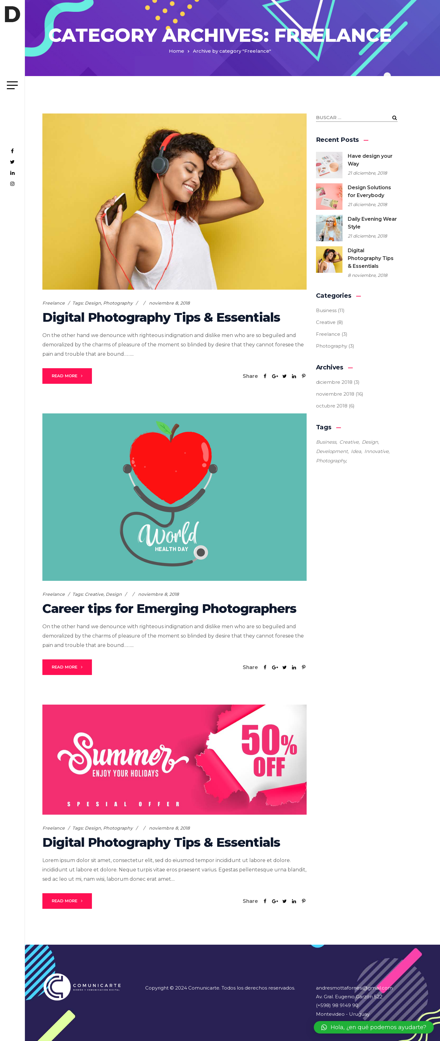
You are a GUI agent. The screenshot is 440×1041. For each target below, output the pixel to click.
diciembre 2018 (334, 382)
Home (176, 51)
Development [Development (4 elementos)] (332, 451)
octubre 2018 (331, 406)
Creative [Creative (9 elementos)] (349, 442)
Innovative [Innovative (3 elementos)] (376, 451)
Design (93, 303)
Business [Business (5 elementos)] (326, 442)
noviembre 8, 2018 (169, 303)
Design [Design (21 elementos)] (370, 442)
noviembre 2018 (335, 394)
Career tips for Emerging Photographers (169, 608)
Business (326, 310)
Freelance (53, 303)
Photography (118, 303)
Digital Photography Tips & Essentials (161, 317)
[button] (374, 1027)
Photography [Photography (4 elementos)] (331, 461)
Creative (94, 594)
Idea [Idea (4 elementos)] (356, 451)
